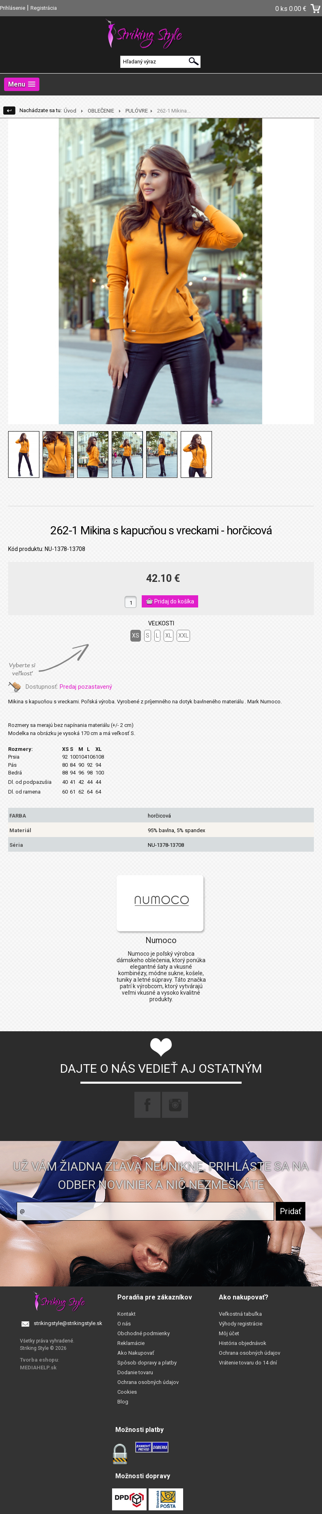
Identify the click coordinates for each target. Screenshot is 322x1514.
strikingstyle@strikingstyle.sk (68, 1323)
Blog (122, 1402)
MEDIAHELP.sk (38, 1367)
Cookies (127, 1392)
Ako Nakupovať (135, 1353)
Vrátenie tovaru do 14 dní (248, 1363)
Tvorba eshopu (39, 1360)
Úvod (70, 111)
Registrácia (43, 8)
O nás (124, 1324)
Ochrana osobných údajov (148, 1382)
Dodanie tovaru (135, 1372)
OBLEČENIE (101, 111)
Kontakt (126, 1314)
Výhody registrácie (240, 1324)
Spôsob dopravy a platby (147, 1363)
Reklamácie (131, 1343)
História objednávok (242, 1343)
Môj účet (229, 1333)
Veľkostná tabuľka (240, 1314)
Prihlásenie (12, 8)
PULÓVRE (136, 111)
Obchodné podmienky (143, 1333)
